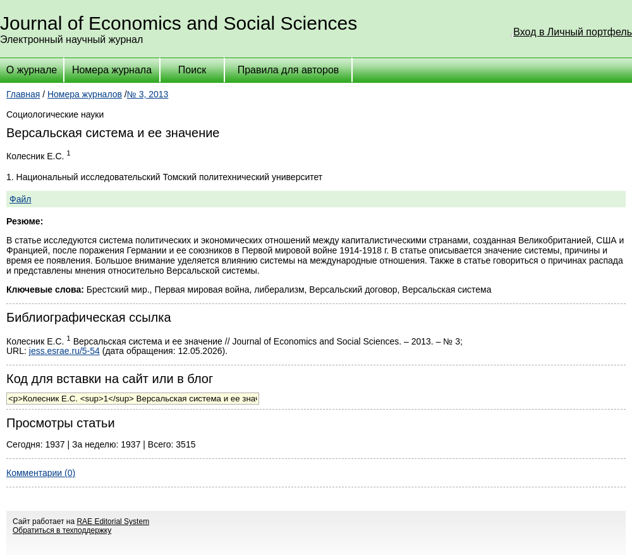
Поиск (192, 69)
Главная (23, 94)
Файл (20, 199)
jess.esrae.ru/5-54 (64, 351)
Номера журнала (112, 69)
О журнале (31, 69)
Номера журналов (84, 94)
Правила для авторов (288, 69)
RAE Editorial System (112, 521)
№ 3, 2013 (148, 94)
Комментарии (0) (40, 473)
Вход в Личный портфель (572, 32)
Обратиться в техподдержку (62, 530)
